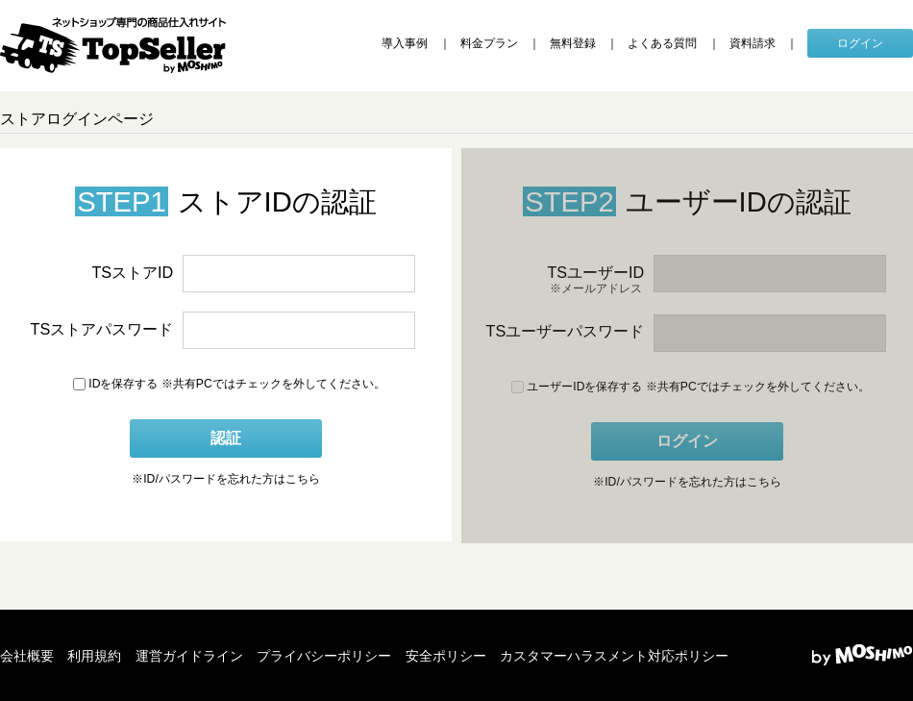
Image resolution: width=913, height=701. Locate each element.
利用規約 (94, 655)
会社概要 (27, 655)
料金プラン (489, 43)
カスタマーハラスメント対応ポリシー (614, 655)
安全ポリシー (446, 655)
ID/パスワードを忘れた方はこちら (226, 480)
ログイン (860, 43)
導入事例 (405, 43)
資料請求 (752, 43)
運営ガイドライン (189, 655)
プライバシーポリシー (324, 655)
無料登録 (573, 43)
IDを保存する (115, 383)
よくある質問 (662, 43)
